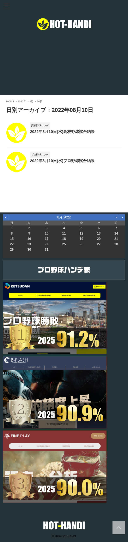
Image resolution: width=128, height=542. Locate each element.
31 (46, 249)
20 (99, 239)
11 (64, 233)
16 (29, 239)
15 (12, 239)
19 (81, 239)
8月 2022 (64, 217)
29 (12, 249)
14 (116, 233)
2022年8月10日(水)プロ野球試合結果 (62, 161)
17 (46, 239)
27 (99, 244)
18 (64, 239)
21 (116, 239)
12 (81, 233)
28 (116, 244)
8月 (31, 101)
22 (12, 244)
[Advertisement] (64, 64)
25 (64, 244)
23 (29, 244)
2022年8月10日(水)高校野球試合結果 (62, 131)
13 (99, 233)
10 (46, 233)
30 (29, 249)
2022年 (22, 101)
